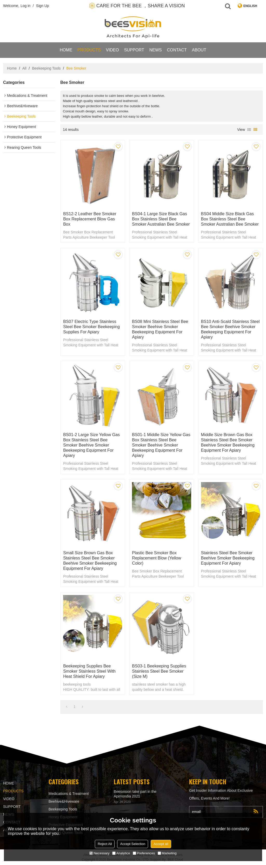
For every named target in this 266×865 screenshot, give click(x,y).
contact (177, 50)
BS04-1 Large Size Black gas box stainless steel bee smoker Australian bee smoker (161, 219)
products (89, 50)
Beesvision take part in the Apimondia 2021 (135, 793)
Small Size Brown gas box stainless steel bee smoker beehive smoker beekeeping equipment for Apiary (90, 561)
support (134, 50)
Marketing (167, 853)
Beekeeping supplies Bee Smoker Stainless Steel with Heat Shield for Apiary (89, 671)
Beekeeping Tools (46, 68)
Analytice (121, 853)
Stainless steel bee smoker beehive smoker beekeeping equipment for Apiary (228, 558)
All (24, 68)
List (249, 129)
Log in (25, 6)
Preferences (144, 853)
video (112, 50)
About (199, 50)
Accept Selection (132, 844)
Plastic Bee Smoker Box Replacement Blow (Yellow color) (156, 558)
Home (66, 50)
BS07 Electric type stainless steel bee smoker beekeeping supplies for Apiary (91, 326)
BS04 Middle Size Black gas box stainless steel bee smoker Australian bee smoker (230, 219)
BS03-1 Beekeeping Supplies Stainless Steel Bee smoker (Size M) (159, 671)
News (155, 50)
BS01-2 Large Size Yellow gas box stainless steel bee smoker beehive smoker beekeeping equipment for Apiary (91, 445)
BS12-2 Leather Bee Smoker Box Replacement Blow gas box (89, 219)
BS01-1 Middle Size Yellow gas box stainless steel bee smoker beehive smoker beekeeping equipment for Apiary (161, 445)
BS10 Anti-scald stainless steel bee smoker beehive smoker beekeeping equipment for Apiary (230, 329)
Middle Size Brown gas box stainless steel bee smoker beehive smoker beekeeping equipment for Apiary (228, 442)
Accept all (161, 844)
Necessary (99, 853)
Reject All (105, 844)
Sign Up (42, 6)
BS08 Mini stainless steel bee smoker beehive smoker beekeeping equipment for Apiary (160, 329)
